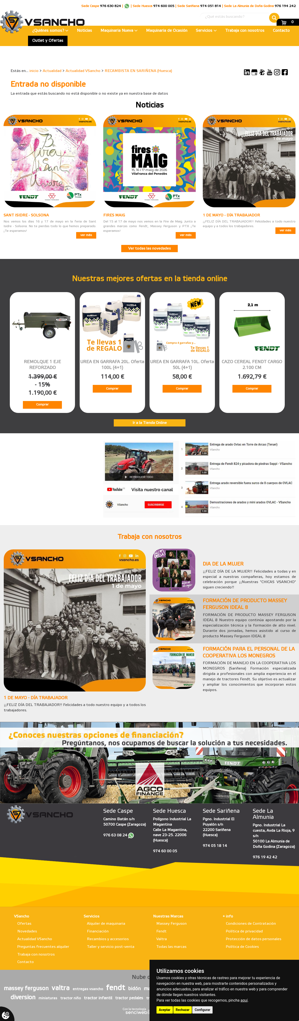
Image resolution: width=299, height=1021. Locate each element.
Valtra (161, 939)
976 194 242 (285, 6)
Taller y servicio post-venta (110, 947)
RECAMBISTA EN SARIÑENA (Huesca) (138, 71)
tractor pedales (129, 998)
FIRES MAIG (114, 215)
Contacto (281, 30)
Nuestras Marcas (168, 916)
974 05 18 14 (215, 846)
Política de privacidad (244, 931)
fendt (115, 988)
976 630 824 (110, 6)
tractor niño (70, 998)
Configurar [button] (202, 1010)
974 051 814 (210, 6)
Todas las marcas (171, 947)
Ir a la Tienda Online (149, 423)
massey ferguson (26, 988)
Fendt (161, 931)
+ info (228, 916)
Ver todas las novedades (149, 248)
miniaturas (48, 998)
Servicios (206, 30)
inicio (34, 71)
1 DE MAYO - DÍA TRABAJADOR (231, 215)
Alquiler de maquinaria (106, 923)
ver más (86, 235)
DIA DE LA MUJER (223, 564)
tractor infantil (98, 998)
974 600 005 (163, 6)
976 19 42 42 (265, 857)
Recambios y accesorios (108, 939)
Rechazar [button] (182, 1010)
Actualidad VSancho (83, 71)
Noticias (84, 30)
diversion (23, 997)
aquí (244, 1000)
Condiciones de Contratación (251, 923)
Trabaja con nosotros (244, 30)
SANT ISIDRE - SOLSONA (26, 215)
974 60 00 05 (165, 851)
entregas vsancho (88, 989)
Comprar (42, 404)
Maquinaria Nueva (119, 30)
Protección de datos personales (253, 939)
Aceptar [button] (165, 1010)
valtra (61, 988)
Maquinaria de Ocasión (166, 30)
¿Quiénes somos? (50, 30)
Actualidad (52, 71)
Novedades (27, 931)
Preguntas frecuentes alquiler (43, 947)
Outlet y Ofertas (47, 41)
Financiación (98, 931)
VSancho (21, 916)
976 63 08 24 (115, 835)
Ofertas (24, 923)
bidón (134, 989)
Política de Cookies (242, 947)
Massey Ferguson (171, 923)
